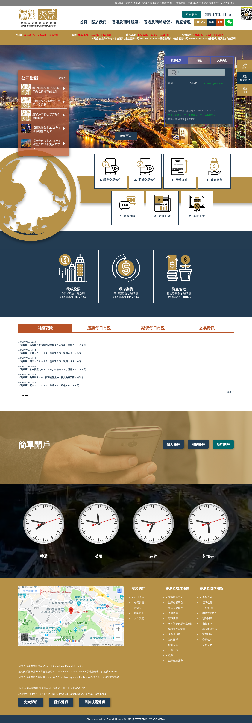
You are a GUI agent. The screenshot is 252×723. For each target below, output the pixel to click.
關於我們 (98, 22)
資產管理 (183, 22)
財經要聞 (45, 328)
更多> (62, 78)
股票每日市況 (99, 328)
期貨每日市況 (153, 328)
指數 (199, 60)
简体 (218, 14)
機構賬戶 (198, 444)
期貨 (220, 22)
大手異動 (222, 60)
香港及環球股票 (125, 22)
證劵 (211, 22)
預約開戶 (192, 14)
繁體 (208, 14)
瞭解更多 (126, 135)
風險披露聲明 (95, 702)
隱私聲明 (61, 702)
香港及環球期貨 (157, 22)
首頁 (83, 22)
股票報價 (176, 60)
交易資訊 (207, 328)
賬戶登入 (200, 22)
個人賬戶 (173, 444)
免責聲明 (30, 702)
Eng (227, 14)
